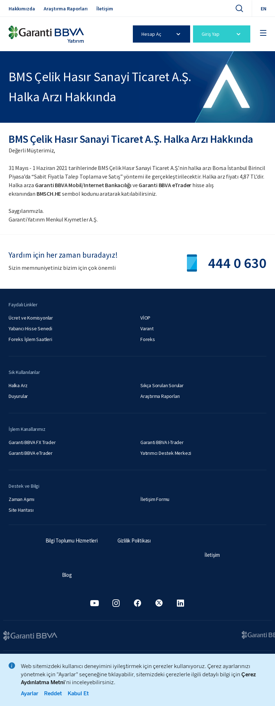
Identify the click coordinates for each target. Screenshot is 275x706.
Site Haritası (21, 510)
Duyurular (18, 396)
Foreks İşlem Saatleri (30, 339)
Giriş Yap (222, 34)
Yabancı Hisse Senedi (30, 328)
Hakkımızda (22, 8)
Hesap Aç (162, 34)
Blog (67, 574)
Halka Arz (18, 385)
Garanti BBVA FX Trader (32, 442)
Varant (147, 328)
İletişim (104, 8)
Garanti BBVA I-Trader (162, 442)
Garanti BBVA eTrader (31, 453)
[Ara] (239, 8)
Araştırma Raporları (66, 8)
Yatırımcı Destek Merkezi (165, 453)
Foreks (147, 339)
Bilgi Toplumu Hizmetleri (71, 540)
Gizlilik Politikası (134, 540)
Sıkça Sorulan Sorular (162, 385)
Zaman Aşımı (21, 499)
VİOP (145, 318)
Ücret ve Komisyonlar (31, 318)
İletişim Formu (154, 499)
